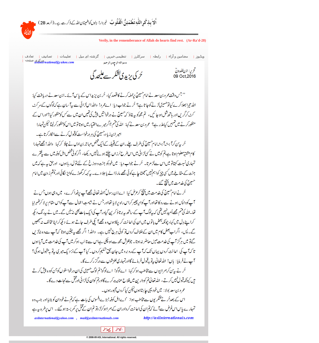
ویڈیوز (200, 56)
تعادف (29, 56)
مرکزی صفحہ (34, 60)
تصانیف (46, 56)
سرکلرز (139, 56)
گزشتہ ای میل (89, 56)
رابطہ (157, 56)
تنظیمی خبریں (116, 56)
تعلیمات (65, 56)
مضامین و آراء (178, 56)
